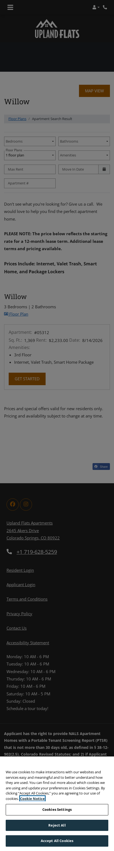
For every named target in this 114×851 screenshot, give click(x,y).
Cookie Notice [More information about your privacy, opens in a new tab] (32, 799)
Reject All (56, 825)
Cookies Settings (57, 810)
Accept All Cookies (57, 841)
